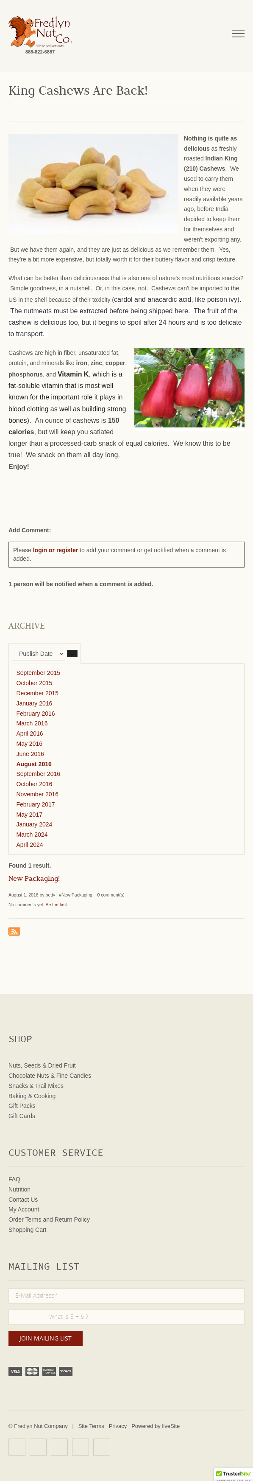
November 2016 (38, 794)
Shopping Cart (27, 1229)
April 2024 (30, 844)
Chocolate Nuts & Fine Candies (49, 1075)
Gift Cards (21, 1116)
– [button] (72, 653)
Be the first (56, 904)
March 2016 (32, 723)
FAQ (14, 1179)
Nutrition (19, 1189)
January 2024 (35, 824)
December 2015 (38, 693)
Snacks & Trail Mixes (36, 1085)
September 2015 (39, 672)
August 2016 (34, 764)
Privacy (118, 1426)
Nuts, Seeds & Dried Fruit (42, 1065)
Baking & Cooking (32, 1096)
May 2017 (29, 814)
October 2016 (35, 784)
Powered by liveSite (155, 1426)
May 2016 (29, 743)
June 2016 (30, 753)
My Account (23, 1209)
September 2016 (39, 773)
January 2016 (35, 703)
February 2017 (36, 804)
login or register (55, 550)
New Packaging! (34, 879)
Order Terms (25, 1219)
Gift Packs (22, 1105)
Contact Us (23, 1199)
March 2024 (32, 834)
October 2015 (35, 683)
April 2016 (30, 733)
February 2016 (36, 713)
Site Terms (91, 1426)
